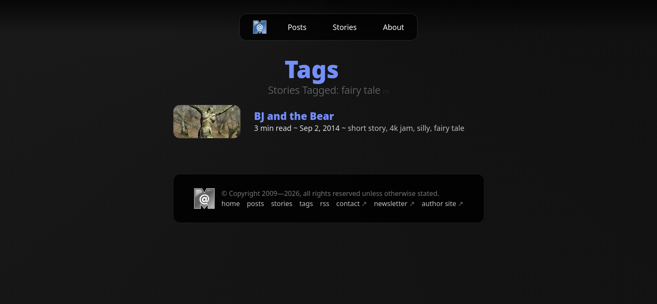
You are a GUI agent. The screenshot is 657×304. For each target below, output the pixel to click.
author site (443, 203)
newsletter (394, 203)
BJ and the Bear (294, 116)
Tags (311, 69)
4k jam (401, 128)
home (231, 203)
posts (255, 203)
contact (351, 203)
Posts (297, 27)
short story (367, 128)
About (393, 27)
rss (324, 203)
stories (282, 203)
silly (423, 128)
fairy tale (449, 128)
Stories (345, 27)
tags (306, 203)
